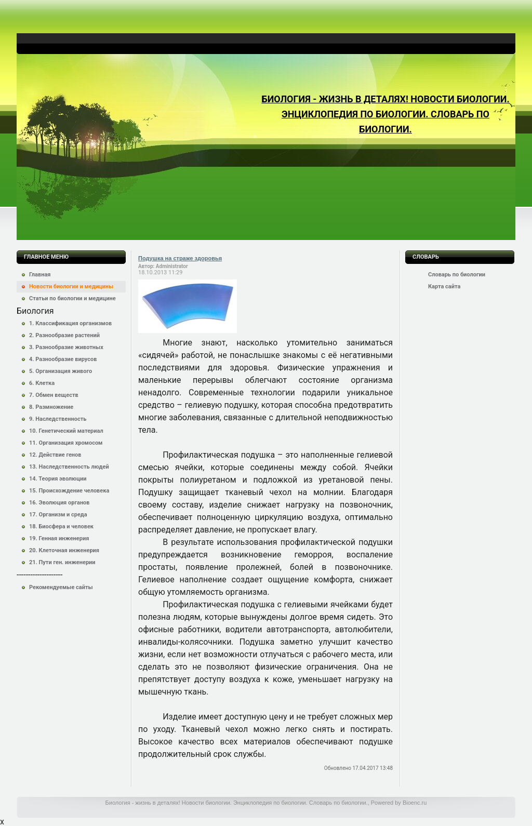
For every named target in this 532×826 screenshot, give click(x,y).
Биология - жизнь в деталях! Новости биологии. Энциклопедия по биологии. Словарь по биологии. (385, 114)
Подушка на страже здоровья (180, 258)
